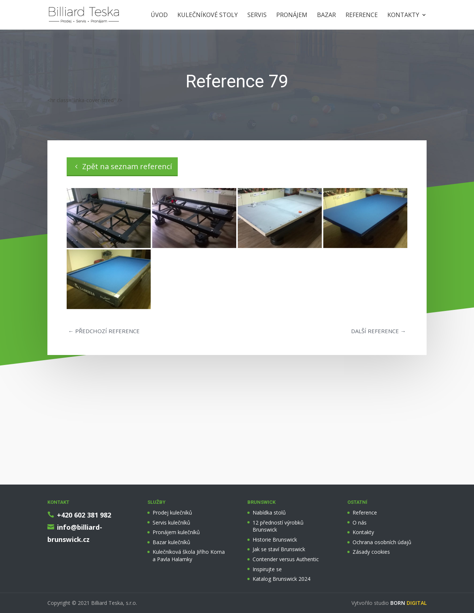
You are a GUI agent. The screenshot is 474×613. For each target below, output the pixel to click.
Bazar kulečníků (171, 542)
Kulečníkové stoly (207, 15)
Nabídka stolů (269, 512)
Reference (362, 15)
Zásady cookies (371, 551)
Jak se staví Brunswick (279, 549)
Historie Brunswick (275, 539)
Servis (257, 15)
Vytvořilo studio (389, 602)
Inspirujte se (267, 569)
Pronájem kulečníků (176, 532)
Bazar (326, 15)
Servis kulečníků (171, 522)
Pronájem (291, 15)
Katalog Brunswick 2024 (281, 578)
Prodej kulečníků (172, 512)
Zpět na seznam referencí (127, 166)
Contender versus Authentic (286, 559)
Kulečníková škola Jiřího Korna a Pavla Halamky (189, 555)
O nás (360, 522)
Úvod (159, 15)
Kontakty (403, 15)
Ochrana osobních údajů (382, 542)
